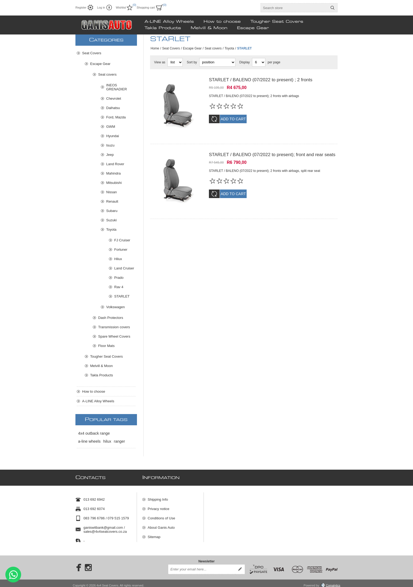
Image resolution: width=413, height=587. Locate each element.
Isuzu (110, 145)
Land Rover (115, 164)
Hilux (118, 259)
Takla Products (101, 375)
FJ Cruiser (122, 240)
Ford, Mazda (116, 117)
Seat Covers (171, 48)
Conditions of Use (161, 516)
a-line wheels (89, 441)
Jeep (110, 155)
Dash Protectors (110, 318)
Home (155, 48)
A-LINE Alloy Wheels (98, 401)
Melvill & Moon (101, 366)
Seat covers (213, 48)
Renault (112, 201)
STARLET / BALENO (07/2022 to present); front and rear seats (272, 150)
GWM (110, 127)
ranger (119, 441)
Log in (101, 7)
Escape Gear (192, 48)
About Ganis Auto (161, 525)
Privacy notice (158, 506)
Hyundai (112, 136)
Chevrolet (113, 98)
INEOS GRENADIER (116, 87)
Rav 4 (118, 287)
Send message (13, 574)
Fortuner (120, 250)
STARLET (122, 296)
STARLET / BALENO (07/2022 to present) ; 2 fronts (260, 79)
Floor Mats (106, 346)
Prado (119, 278)
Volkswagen (115, 307)
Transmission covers (114, 327)
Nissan (111, 192)
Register (80, 7)
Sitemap (154, 534)
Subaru (111, 211)
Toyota (229, 48)
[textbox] (294, 7)
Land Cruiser (124, 268)
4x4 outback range (94, 433)
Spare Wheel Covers (114, 336)
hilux (107, 441)
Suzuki (111, 220)
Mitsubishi (114, 183)
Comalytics (330, 581)
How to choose (93, 391)
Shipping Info (158, 497)
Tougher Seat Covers (106, 356)
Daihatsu (113, 108)
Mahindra (113, 173)
